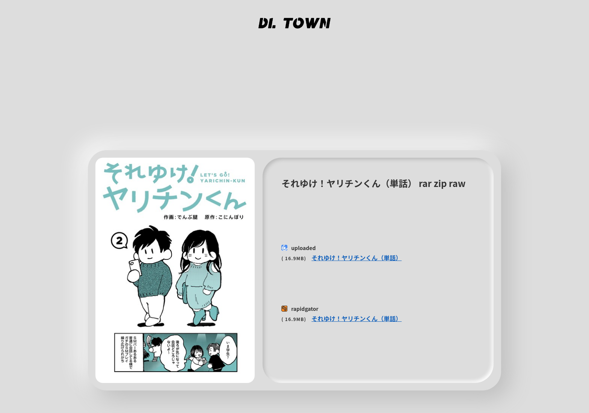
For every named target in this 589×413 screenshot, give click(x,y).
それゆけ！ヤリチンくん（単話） (356, 257)
